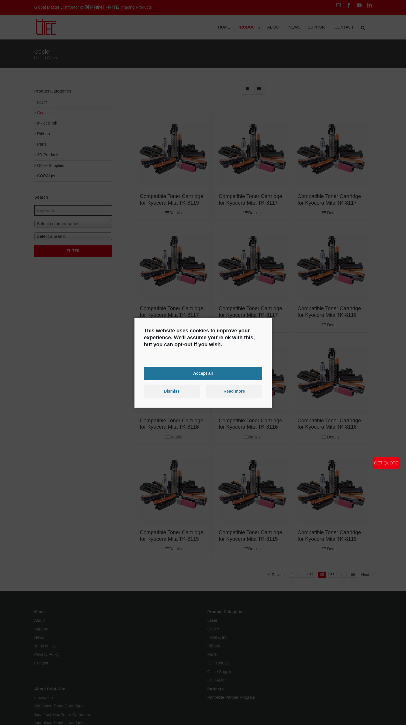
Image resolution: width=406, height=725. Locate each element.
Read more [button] (234, 391)
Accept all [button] (203, 373)
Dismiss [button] (172, 391)
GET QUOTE (386, 463)
